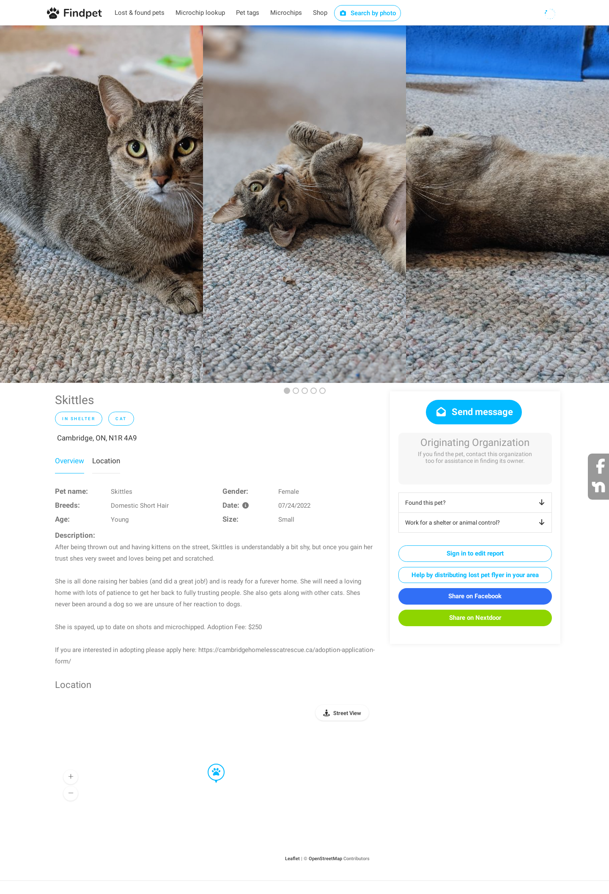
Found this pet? (476, 502)
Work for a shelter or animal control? (476, 522)
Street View (347, 713)
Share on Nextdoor (475, 618)
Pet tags (247, 13)
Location (106, 461)
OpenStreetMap (325, 858)
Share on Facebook (475, 596)
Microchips (286, 13)
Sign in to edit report (475, 553)
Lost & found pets (140, 13)
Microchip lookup (200, 13)
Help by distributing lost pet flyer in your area (475, 575)
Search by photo (368, 13)
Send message (474, 412)
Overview (69, 461)
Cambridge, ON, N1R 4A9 (97, 438)
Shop (320, 13)
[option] (101, 204)
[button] (210, 764)
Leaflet (292, 858)
